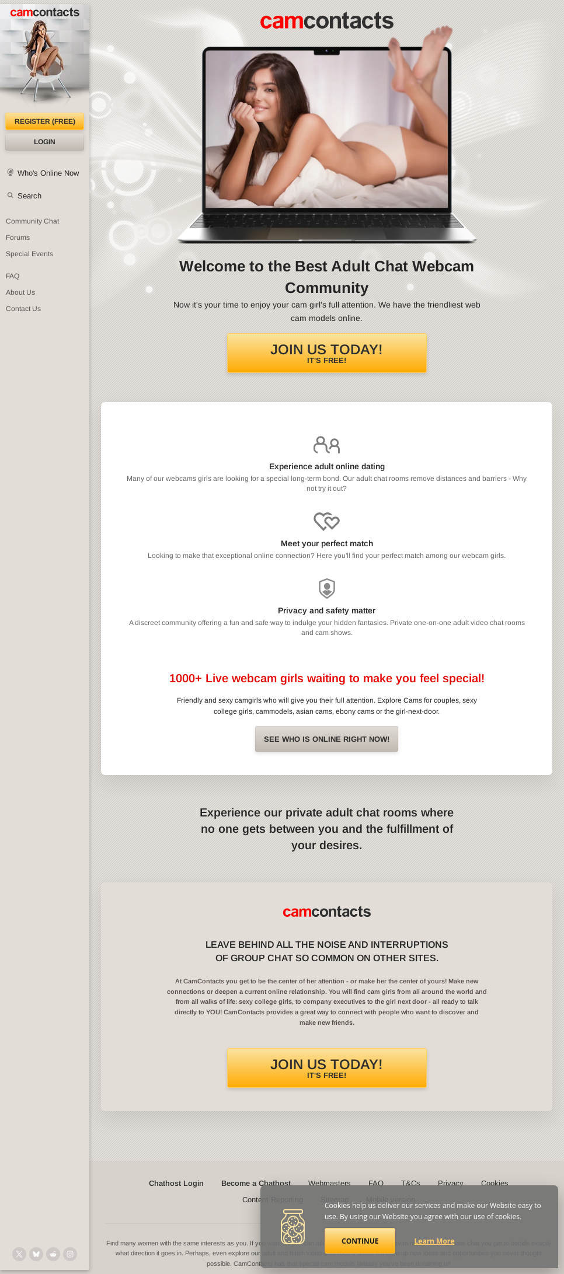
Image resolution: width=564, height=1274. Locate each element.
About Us (20, 292)
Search (29, 195)
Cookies (495, 1183)
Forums (18, 237)
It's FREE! (326, 353)
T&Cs (410, 1183)
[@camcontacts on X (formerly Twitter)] (19, 1254)
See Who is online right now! (326, 739)
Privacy (451, 1183)
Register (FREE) (45, 121)
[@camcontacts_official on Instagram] (70, 1254)
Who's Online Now (48, 173)
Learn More (435, 1241)
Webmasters (329, 1183)
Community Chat (32, 221)
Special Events (29, 254)
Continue (360, 1241)
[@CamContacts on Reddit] (53, 1254)
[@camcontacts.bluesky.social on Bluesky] (36, 1254)
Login (44, 142)
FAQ (12, 276)
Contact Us (23, 309)
